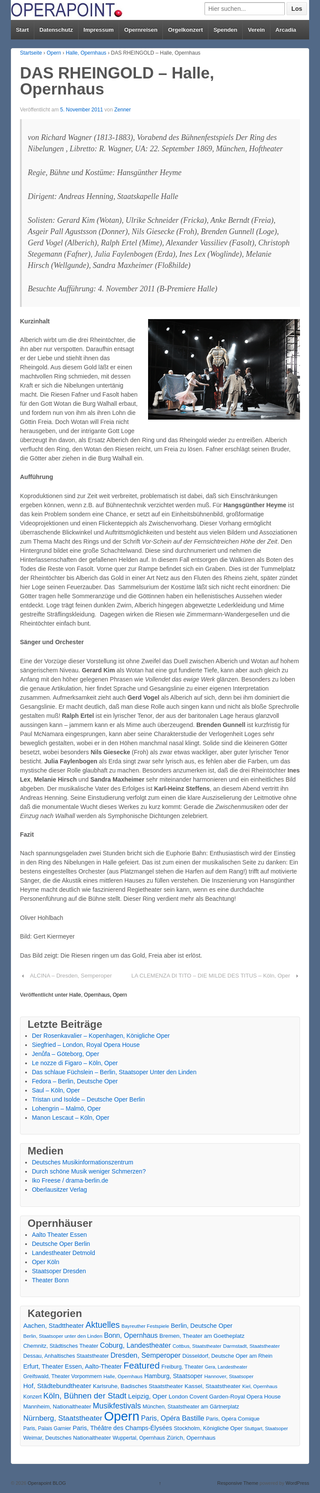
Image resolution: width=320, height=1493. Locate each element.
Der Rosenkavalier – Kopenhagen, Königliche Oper (101, 1035)
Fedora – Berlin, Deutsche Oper (75, 1081)
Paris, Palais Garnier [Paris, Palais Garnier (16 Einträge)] (47, 1428)
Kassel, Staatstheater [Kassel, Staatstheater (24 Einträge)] (213, 1386)
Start (22, 29)
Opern (53, 53)
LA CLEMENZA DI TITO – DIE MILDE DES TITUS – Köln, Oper (210, 975)
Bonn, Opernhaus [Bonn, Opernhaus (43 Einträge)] (131, 1335)
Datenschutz (56, 29)
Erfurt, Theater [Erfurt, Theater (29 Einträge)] (43, 1366)
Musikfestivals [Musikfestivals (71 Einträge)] (117, 1406)
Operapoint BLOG (46, 1483)
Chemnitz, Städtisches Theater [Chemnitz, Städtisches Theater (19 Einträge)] (60, 1346)
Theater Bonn (50, 1280)
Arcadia (285, 29)
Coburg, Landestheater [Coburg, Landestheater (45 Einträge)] (135, 1345)
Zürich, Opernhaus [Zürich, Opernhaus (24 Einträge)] (191, 1437)
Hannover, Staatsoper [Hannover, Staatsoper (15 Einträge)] (229, 1376)
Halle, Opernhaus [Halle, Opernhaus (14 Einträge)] (122, 1376)
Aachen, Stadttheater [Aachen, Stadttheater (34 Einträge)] (53, 1325)
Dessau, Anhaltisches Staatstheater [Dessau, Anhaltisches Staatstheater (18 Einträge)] (66, 1356)
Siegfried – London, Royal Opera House (85, 1044)
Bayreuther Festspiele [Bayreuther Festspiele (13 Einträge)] (145, 1326)
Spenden (226, 29)
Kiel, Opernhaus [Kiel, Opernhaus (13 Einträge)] (259, 1386)
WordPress (297, 1483)
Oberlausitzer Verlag (59, 1189)
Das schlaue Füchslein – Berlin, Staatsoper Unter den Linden (114, 1072)
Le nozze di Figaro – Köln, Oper (75, 1062)
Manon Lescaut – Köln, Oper (70, 1117)
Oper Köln (45, 1261)
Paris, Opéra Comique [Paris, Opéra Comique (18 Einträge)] (233, 1419)
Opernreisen (141, 29)
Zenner (122, 110)
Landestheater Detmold (63, 1252)
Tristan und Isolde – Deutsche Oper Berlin (88, 1099)
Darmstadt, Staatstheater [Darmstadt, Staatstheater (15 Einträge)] (251, 1346)
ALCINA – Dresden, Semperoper (71, 975)
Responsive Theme (237, 1483)
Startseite (31, 53)
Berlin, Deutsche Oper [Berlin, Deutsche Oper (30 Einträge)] (202, 1325)
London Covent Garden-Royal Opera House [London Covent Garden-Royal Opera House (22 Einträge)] (224, 1396)
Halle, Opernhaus (86, 53)
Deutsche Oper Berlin (61, 1243)
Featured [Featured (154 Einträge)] (141, 1365)
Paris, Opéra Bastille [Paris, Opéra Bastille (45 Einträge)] (173, 1418)
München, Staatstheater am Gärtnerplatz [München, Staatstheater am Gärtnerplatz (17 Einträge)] (190, 1407)
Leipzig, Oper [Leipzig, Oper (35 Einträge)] (147, 1396)
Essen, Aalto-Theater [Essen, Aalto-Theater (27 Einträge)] (93, 1366)
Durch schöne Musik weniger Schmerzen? (88, 1171)
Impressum (98, 29)
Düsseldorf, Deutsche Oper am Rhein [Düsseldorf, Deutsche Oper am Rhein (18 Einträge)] (227, 1356)
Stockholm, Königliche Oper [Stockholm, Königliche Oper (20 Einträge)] (208, 1428)
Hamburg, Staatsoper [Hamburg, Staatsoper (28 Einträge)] (173, 1375)
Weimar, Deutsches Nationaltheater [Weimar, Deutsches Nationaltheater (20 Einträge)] (67, 1437)
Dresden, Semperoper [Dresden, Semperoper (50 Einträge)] (145, 1355)
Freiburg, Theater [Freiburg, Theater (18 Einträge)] (182, 1367)
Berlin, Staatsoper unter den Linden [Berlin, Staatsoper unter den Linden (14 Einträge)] (62, 1336)
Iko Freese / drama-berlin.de (70, 1180)
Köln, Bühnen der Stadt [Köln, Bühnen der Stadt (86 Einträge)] (84, 1395)
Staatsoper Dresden (59, 1271)
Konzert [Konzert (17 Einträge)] (32, 1397)
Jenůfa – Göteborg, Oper (65, 1053)
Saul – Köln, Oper (56, 1090)
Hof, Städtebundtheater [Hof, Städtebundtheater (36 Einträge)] (57, 1385)
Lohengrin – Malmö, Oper (66, 1108)
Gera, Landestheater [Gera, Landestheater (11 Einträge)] (226, 1366)
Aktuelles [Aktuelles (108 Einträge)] (103, 1325)
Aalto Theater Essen (59, 1234)
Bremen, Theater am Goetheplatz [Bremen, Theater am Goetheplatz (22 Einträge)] (201, 1336)
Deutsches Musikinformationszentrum (82, 1162)
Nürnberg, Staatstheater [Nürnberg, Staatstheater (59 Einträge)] (62, 1418)
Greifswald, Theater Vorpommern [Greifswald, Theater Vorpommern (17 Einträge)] (62, 1376)
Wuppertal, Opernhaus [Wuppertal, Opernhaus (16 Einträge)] (138, 1438)
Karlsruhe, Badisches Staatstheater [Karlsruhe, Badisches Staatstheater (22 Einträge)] (138, 1386)
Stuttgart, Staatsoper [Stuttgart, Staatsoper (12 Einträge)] (266, 1428)
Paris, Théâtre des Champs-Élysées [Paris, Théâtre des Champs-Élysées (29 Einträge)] (122, 1428)
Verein (256, 29)
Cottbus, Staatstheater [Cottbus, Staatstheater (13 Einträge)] (196, 1346)
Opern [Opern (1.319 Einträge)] (121, 1416)
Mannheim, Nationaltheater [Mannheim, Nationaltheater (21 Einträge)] (57, 1406)
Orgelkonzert (185, 29)
